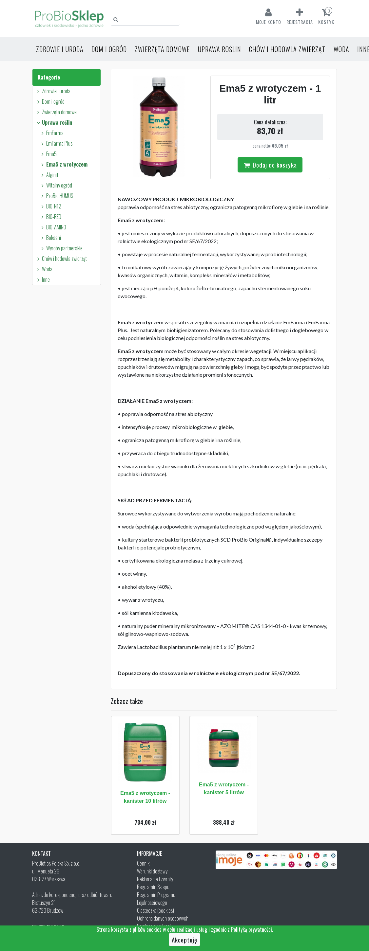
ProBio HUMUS (56, 196)
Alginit (48, 175)
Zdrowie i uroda (60, 49)
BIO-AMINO (52, 227)
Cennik (143, 863)
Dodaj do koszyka (270, 164)
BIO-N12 (50, 206)
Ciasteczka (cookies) (155, 910)
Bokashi (50, 238)
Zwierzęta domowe (162, 49)
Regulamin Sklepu (153, 887)
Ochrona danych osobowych (162, 918)
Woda (341, 49)
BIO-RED (50, 217)
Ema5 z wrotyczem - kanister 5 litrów (224, 788)
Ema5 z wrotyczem (63, 164)
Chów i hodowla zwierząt (287, 49)
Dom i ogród (109, 49)
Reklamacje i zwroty (155, 879)
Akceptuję (184, 939)
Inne (42, 279)
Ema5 (48, 154)
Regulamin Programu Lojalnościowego (156, 898)
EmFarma (51, 133)
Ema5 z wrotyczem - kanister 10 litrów (145, 797)
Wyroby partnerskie (65, 248)
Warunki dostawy (152, 871)
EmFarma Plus (56, 143)
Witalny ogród (55, 185)
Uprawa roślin (219, 49)
